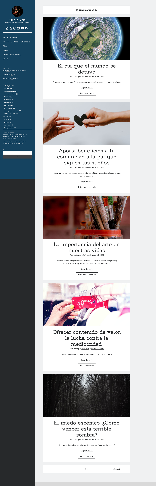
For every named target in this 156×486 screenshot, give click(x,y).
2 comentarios (87, 365)
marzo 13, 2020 (97, 348)
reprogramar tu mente (11, 111)
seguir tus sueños (10, 114)
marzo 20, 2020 (97, 167)
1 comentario (86, 456)
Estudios (7, 97)
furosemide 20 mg (7, 141)
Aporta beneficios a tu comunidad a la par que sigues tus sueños (86, 123)
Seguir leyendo (87, 88)
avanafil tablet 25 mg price (9, 134)
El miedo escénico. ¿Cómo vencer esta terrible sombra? (86, 395)
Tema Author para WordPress (88, 484)
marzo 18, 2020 (97, 255)
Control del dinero (10, 94)
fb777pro (5, 143)
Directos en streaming (12, 54)
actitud (6, 119)
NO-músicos (8, 108)
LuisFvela (85, 76)
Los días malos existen (9, 74)
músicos (7, 105)
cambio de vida (9, 91)
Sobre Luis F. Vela (10, 37)
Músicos (5, 116)
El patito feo (15, 138)
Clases (5, 59)
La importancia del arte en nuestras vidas (86, 217)
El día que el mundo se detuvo (86, 38)
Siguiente (117, 469)
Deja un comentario (87, 187)
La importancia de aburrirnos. (16, 143)
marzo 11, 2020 (97, 439)
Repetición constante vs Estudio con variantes (14, 70)
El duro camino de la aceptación (10, 78)
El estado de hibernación (20, 141)
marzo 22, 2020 (97, 76)
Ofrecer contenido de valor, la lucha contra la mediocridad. (86, 304)
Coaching (6, 88)
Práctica (6, 122)
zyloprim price (6, 138)
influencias (7, 99)
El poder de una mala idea (18, 136)
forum (5, 50)
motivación (7, 102)
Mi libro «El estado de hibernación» (17, 42)
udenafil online (6, 136)
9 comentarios (87, 93)
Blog (5, 46)
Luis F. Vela (17, 20)
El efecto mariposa (22, 134)
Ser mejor (7, 125)
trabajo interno (9, 128)
